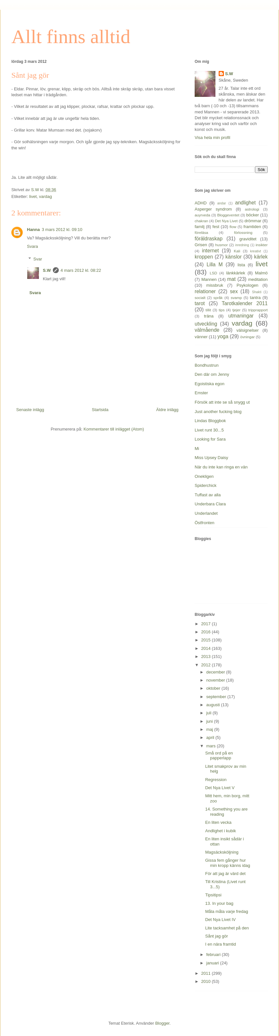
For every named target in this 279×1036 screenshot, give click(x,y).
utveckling (206, 324)
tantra (255, 297)
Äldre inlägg (167, 409)
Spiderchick (205, 485)
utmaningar (241, 315)
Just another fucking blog (218, 411)
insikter (262, 245)
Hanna (33, 229)
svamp (236, 297)
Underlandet (206, 513)
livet (33, 196)
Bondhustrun (207, 365)
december (216, 672)
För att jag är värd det (225, 873)
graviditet (248, 238)
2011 (206, 973)
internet (210, 250)
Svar (37, 259)
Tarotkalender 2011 (245, 303)
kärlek (261, 256)
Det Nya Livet (226, 221)
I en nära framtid (220, 944)
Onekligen (204, 476)
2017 (206, 623)
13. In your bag (219, 903)
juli (209, 712)
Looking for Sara (210, 439)
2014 (206, 648)
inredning (242, 245)
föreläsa (201, 232)
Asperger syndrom (213, 209)
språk (218, 297)
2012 (206, 664)
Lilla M (215, 264)
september (216, 696)
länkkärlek (235, 273)
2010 (206, 981)
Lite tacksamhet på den (227, 928)
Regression (215, 779)
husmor (221, 245)
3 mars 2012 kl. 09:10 (62, 229)
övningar (247, 337)
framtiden (252, 226)
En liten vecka (218, 822)
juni (210, 721)
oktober (214, 688)
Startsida (100, 409)
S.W (47, 270)
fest (215, 226)
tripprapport (258, 310)
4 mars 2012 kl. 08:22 (81, 270)
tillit (208, 310)
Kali (237, 251)
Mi (197, 448)
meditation (258, 279)
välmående (207, 330)
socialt (200, 297)
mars (211, 745)
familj (199, 226)
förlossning (243, 232)
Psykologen (247, 285)
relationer (205, 291)
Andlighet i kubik (220, 830)
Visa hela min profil (212, 137)
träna (209, 316)
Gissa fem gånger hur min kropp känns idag (227, 863)
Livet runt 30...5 (209, 430)
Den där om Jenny (212, 374)
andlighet (245, 202)
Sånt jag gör (216, 936)
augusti (213, 704)
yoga (222, 336)
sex (234, 291)
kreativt (255, 251)
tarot (200, 303)
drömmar (252, 220)
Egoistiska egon (209, 383)
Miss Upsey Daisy (211, 457)
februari (214, 954)
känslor (233, 256)
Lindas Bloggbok (210, 420)
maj (210, 729)
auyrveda (202, 215)
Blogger (162, 1023)
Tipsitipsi (213, 894)
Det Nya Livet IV (220, 919)
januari (213, 963)
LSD (213, 273)
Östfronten (204, 522)
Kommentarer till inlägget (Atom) (113, 429)
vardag (45, 196)
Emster (201, 392)
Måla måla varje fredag (226, 911)
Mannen (209, 279)
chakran (201, 221)
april (210, 737)
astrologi (252, 209)
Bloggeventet (228, 215)
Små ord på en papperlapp (219, 756)
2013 (206, 656)
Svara (32, 246)
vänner (201, 336)
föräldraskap (209, 238)
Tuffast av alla (208, 494)
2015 (206, 640)
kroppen (204, 256)
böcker (252, 215)
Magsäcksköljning (221, 852)
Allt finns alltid (70, 36)
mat (231, 279)
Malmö (261, 273)
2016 (206, 631)
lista (241, 264)
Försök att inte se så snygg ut (222, 402)
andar (221, 203)
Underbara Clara (210, 503)
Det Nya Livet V (219, 787)
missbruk (214, 285)
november (216, 680)
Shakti (256, 292)
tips (221, 310)
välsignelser (248, 330)
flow (233, 226)
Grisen (201, 244)
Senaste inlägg (30, 409)
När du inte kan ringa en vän (221, 467)
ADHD (201, 203)
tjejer (236, 310)
